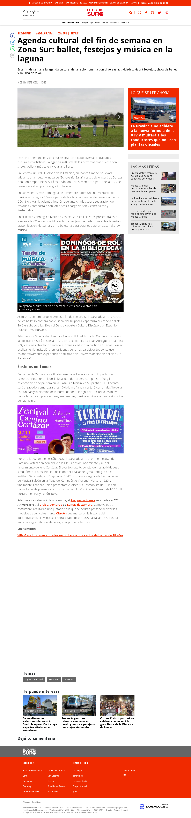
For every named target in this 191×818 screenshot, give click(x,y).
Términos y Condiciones (32, 802)
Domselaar (114, 22)
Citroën (61, 513)
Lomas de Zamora (119, 3)
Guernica (125, 22)
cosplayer (77, 770)
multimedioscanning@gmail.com (113, 808)
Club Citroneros (51, 505)
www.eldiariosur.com (32, 808)
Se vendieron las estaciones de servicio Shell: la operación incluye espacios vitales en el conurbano (40, 724)
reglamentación (80, 781)
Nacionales (28, 781)
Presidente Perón (56, 786)
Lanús (97, 22)
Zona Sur (54, 679)
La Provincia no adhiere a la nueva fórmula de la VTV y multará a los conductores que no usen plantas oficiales (153, 135)
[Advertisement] (98, 560)
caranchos (78, 776)
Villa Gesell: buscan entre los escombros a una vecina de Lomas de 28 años (70, 535)
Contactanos (129, 770)
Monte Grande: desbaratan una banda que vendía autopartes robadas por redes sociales (143, 191)
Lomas (105, 22)
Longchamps (87, 22)
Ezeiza (83, 3)
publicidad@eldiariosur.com (35, 810)
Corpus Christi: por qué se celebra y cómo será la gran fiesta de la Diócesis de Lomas (117, 723)
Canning (59, 3)
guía (75, 791)
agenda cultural (34, 679)
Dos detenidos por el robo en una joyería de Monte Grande (143, 214)
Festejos (25, 366)
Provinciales (54, 791)
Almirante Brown (98, 3)
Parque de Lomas (83, 500)
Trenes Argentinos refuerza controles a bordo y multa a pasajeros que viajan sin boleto (144, 229)
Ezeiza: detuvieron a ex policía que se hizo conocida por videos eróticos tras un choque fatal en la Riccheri (144, 178)
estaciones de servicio (34, 711)
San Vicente (72, 3)
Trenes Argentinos (71, 711)
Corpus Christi (108, 711)
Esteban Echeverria (41, 3)
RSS (124, 774)
